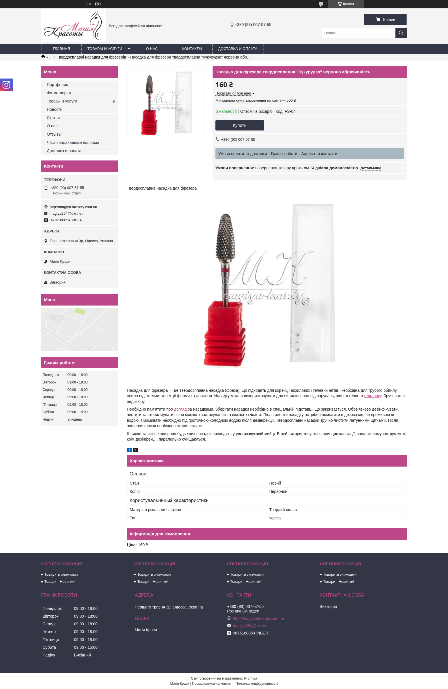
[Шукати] (401, 33)
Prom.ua (250, 678)
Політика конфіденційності (257, 684)
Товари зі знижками (61, 574)
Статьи (53, 117)
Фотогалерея (59, 93)
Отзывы (54, 134)
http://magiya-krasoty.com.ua (73, 207)
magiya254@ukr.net (66, 213)
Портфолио (57, 84)
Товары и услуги (104, 49)
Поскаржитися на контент (212, 684)
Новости (54, 109)
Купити (240, 125)
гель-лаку (372, 395)
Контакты (192, 49)
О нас (152, 49)
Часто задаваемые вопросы (73, 142)
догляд (180, 409)
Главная (61, 49)
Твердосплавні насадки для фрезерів (91, 57)
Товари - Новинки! (59, 581)
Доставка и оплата (237, 49)
